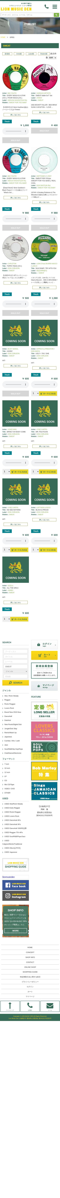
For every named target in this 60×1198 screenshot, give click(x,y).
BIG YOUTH (12, 93)
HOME (3, 37)
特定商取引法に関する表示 (30, 977)
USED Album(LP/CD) (12, 848)
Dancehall (8, 716)
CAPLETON (12, 264)
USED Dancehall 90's (12, 824)
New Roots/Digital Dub (13, 724)
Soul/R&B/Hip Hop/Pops (13, 749)
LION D (34, 266)
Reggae (7, 700)
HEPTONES (41, 176)
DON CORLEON (13, 268)
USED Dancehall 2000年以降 (15, 828)
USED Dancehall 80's (12, 820)
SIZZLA (10, 586)
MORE (15, 931)
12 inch (7, 772)
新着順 (7, 54)
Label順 (31, 54)
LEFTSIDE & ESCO (43, 507)
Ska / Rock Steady (11, 696)
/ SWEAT (41, 273)
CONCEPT (30, 952)
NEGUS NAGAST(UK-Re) (17, 181)
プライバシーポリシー (30, 982)
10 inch (7, 768)
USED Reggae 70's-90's (13, 832)
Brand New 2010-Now (12, 712)
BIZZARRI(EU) (42, 271)
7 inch (6, 764)
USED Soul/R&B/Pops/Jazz (14, 836)
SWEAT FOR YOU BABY (18, 102)
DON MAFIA (35, 351)
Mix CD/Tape (9, 784)
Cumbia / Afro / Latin (12, 741)
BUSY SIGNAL (13, 349)
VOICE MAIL (12, 429)
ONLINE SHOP (30, 967)
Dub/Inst (7, 720)
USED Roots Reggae (12, 812)
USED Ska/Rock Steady (13, 804)
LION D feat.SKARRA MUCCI (47, 264)
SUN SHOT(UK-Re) (43, 185)
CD (5, 780)
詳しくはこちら (16, 115)
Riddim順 (43, 54)
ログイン (30, 987)
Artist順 (19, 54)
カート (30, 992)
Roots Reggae (9, 704)
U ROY (49, 176)
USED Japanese (10, 852)
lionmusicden (8, 877)
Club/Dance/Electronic (12, 753)
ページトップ (10, 1006)
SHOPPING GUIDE (30, 972)
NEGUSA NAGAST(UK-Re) (17, 100)
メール (50, 1006)
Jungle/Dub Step (10, 729)
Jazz (6, 745)
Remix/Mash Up (10, 733)
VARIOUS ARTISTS (43, 93)
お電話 (30, 1006)
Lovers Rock (9, 708)
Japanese (8, 737)
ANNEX (39, 98)
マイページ (30, 996)
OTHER (7, 793)
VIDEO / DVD (9, 789)
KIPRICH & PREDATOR (45, 349)
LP (5, 776)
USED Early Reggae (12, 808)
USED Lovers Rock (11, 816)
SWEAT (40, 100)
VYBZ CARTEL (42, 429)
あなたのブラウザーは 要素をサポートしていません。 (15, 131)
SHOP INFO (30, 957)
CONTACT (30, 962)
